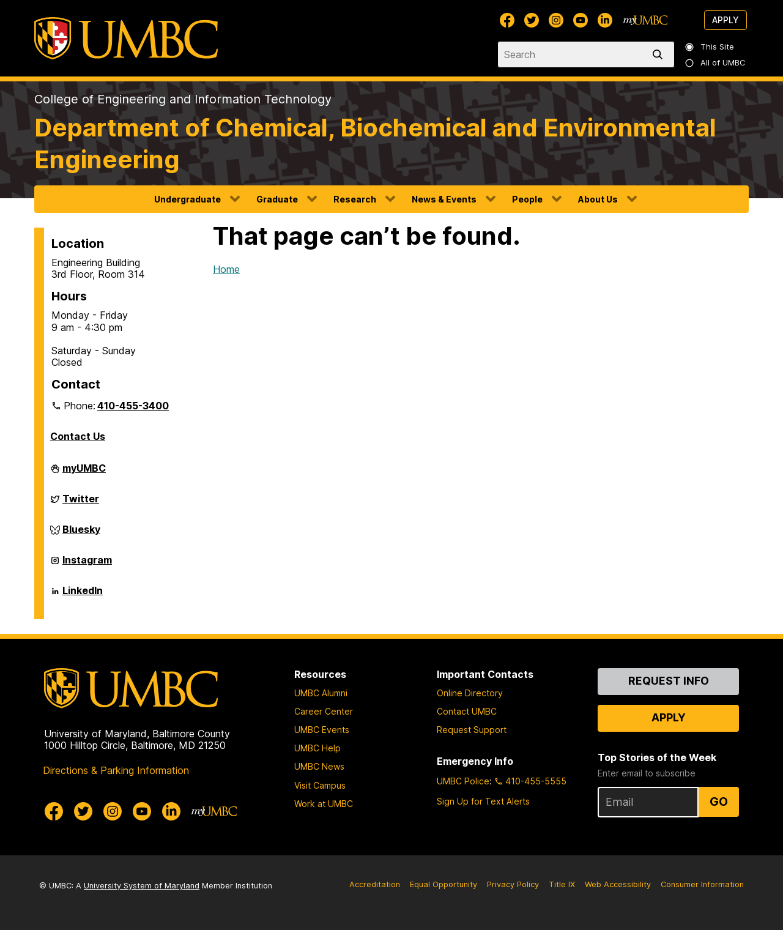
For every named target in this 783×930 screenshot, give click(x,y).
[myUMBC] (645, 20)
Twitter (80, 503)
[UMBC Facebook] (507, 20)
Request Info (668, 680)
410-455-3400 (133, 406)
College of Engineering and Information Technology (183, 99)
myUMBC (84, 473)
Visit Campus (320, 785)
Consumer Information (702, 884)
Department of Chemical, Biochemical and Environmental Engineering (375, 143)
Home (226, 269)
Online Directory (470, 693)
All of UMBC (716, 62)
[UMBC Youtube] (580, 20)
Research (354, 199)
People (527, 199)
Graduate (277, 199)
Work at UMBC (323, 803)
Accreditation (374, 884)
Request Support (472, 729)
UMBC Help (317, 748)
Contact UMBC (467, 711)
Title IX (562, 884)
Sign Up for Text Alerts (483, 801)
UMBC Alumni (320, 693)
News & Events (444, 199)
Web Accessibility (618, 884)
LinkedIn (82, 595)
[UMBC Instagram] (556, 20)
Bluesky (81, 534)
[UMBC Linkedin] (605, 20)
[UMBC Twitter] (531, 20)
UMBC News (319, 766)
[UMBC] (126, 38)
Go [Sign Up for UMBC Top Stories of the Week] (719, 801)
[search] (660, 54)
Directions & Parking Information (116, 770)
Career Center (323, 711)
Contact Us (77, 436)
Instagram (87, 564)
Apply (725, 20)
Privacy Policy (513, 884)
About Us (598, 199)
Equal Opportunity (443, 884)
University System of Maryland (141, 885)
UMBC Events (321, 729)
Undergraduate (187, 199)
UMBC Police (463, 781)
